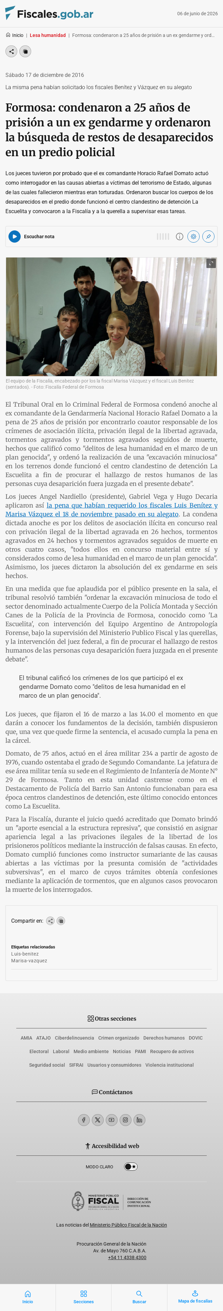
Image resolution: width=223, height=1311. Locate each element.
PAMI (140, 1051)
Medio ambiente (91, 1051)
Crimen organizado (118, 1038)
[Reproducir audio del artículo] (14, 236)
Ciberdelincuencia (74, 1038)
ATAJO (43, 1038)
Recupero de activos (172, 1051)
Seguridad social (47, 1065)
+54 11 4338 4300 (127, 1257)
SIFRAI (76, 1065)
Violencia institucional (169, 1065)
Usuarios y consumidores (114, 1065)
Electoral (39, 1051)
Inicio (14, 35)
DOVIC (196, 1038)
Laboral (61, 1051)
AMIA (26, 1038)
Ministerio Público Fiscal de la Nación (128, 1225)
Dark (130, 1168)
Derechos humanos (164, 1038)
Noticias (122, 1051)
